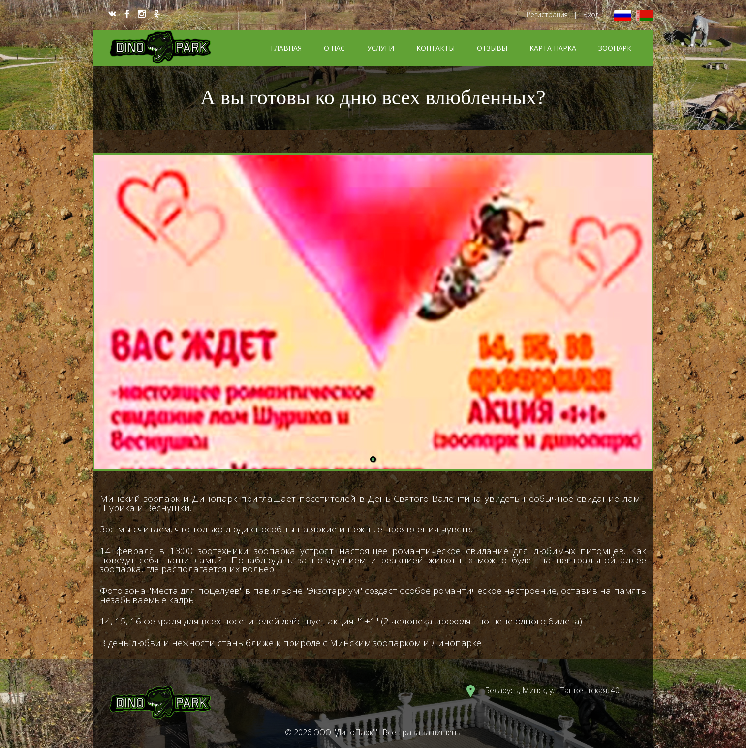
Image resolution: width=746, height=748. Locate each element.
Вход (591, 14)
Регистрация (547, 14)
